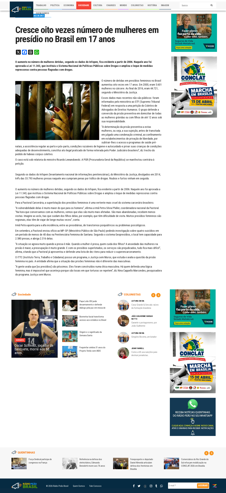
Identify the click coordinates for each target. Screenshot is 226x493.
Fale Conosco (95, 486)
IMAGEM (165, 5)
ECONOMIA (69, 5)
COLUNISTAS (137, 5)
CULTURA (97, 5)
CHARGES (111, 5)
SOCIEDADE (83, 5)
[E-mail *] (188, 485)
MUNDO (123, 5)
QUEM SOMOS (42, 13)
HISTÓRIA (152, 5)
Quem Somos (79, 486)
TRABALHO (41, 5)
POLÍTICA (55, 5)
